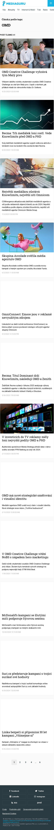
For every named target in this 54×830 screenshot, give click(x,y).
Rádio (45, 10)
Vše (4, 10)
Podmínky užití (14, 809)
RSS (14, 803)
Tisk (39, 10)
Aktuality (11, 10)
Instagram (39, 797)
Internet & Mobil (28, 10)
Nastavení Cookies (9, 813)
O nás (4, 809)
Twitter (39, 791)
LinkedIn (14, 797)
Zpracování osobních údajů (33, 809)
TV (18, 10)
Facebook (14, 791)
